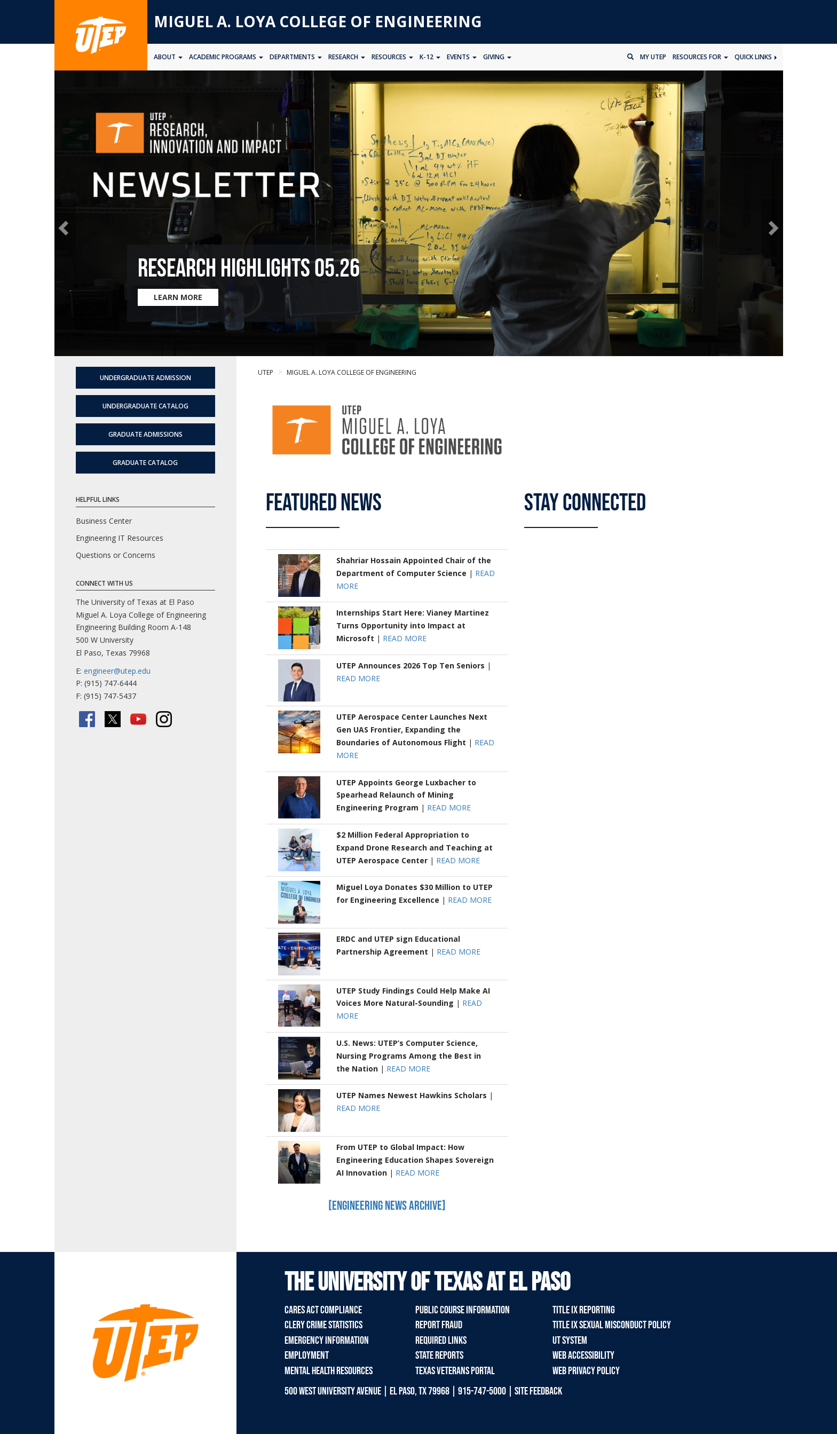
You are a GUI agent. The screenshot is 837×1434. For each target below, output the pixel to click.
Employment (307, 1355)
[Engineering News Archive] (387, 1206)
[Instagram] (164, 719)
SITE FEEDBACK (538, 1391)
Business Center (104, 521)
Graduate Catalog (145, 462)
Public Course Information (462, 1310)
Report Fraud (438, 1325)
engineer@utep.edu (117, 671)
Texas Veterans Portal (455, 1371)
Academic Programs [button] (226, 56)
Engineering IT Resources (119, 538)
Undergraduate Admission (145, 377)
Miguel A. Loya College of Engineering (318, 21)
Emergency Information (327, 1340)
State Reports (439, 1355)
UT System (569, 1340)
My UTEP (653, 56)
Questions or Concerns (115, 555)
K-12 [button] (430, 56)
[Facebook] (87, 719)
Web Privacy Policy (586, 1371)
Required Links (441, 1340)
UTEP (265, 372)
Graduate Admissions (145, 434)
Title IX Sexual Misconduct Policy (611, 1325)
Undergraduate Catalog (145, 406)
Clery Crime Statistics (323, 1325)
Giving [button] (497, 56)
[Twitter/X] (112, 719)
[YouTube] (138, 719)
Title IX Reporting (583, 1310)
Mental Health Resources (329, 1371)
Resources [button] (392, 56)
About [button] (168, 56)
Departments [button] (296, 56)
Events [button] (462, 56)
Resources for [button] (700, 56)
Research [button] (346, 56)
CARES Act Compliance (323, 1310)
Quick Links (756, 56)
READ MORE (405, 638)
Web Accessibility (583, 1355)
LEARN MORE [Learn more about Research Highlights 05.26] (178, 297)
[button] (65, 227)
